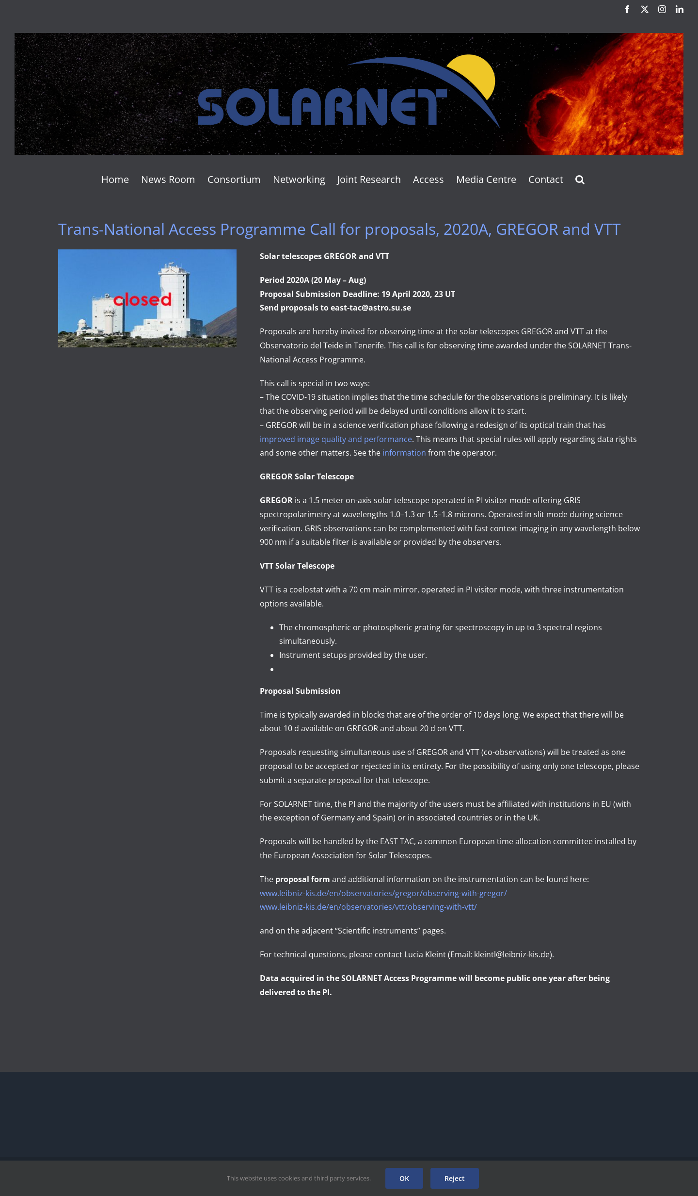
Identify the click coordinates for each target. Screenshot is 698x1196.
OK (404, 1178)
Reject (454, 1178)
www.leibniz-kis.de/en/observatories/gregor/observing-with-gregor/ (383, 893)
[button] (580, 179)
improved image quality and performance (336, 439)
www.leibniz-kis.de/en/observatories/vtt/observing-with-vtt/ (368, 906)
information (404, 452)
